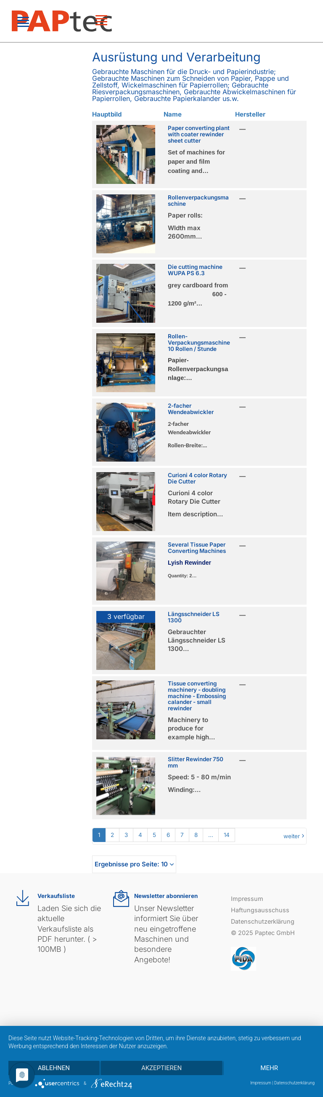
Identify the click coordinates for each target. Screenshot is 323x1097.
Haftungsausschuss (260, 910)
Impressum (247, 898)
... (210, 834)
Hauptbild (107, 114)
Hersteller (250, 114)
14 (227, 834)
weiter (291, 836)
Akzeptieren (161, 1068)
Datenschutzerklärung (262, 921)
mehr (269, 1068)
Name (173, 114)
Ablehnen (54, 1068)
